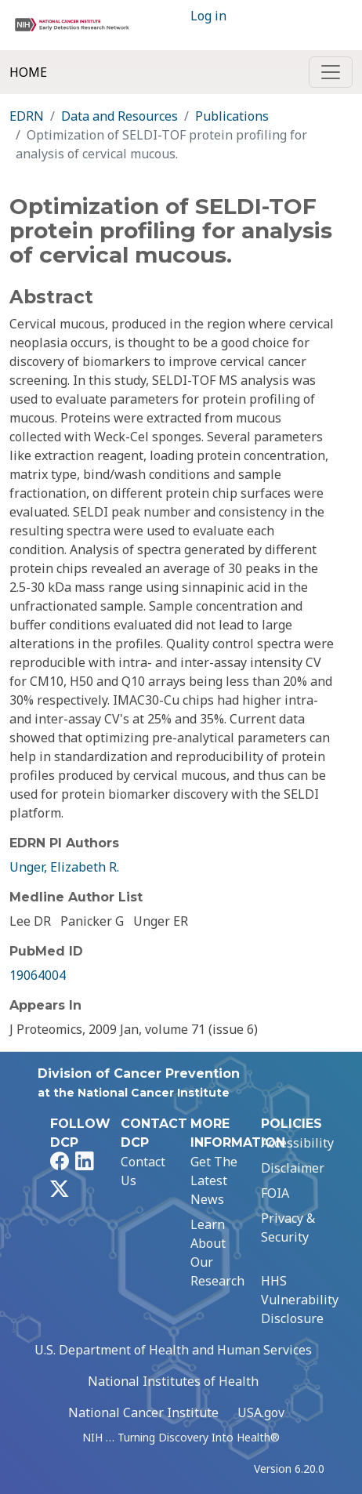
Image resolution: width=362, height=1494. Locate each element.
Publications (232, 116)
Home (28, 72)
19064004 (37, 975)
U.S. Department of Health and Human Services (173, 1349)
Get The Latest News (213, 1180)
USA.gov (260, 1412)
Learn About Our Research (217, 1252)
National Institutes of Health (173, 1381)
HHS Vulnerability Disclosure (299, 1299)
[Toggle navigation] (331, 72)
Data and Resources (119, 116)
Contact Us (143, 1171)
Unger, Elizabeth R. (64, 867)
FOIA (275, 1193)
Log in (208, 15)
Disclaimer (292, 1168)
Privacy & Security (288, 1227)
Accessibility (297, 1142)
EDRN (26, 116)
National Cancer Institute (143, 1412)
